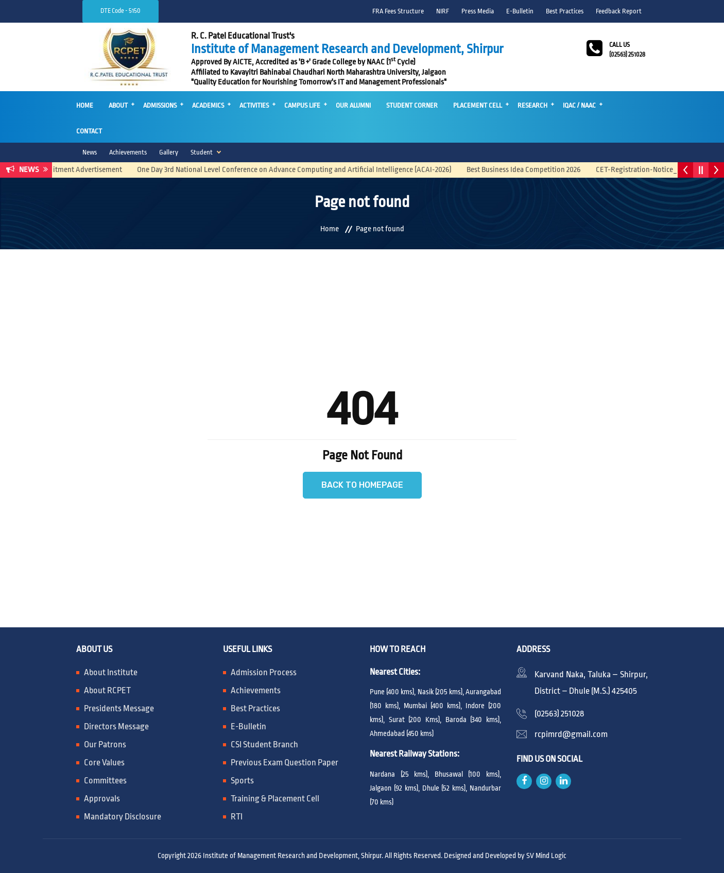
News (89, 152)
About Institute (110, 672)
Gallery (168, 152)
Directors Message (116, 726)
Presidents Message (119, 708)
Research (532, 105)
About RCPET (107, 690)
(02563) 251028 (559, 713)
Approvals (102, 798)
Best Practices (564, 11)
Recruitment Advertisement (84, 169)
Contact (89, 131)
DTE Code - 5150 (120, 10)
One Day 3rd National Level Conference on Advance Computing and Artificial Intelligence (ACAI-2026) (299, 169)
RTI (237, 816)
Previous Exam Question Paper (284, 762)
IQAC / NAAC (579, 105)
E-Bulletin (519, 11)
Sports (242, 780)
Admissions (160, 105)
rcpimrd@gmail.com (571, 734)
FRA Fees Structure (398, 11)
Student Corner (412, 105)
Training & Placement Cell (275, 798)
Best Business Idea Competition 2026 (529, 169)
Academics (208, 105)
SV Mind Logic (546, 855)
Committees (105, 780)
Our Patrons (105, 744)
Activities (254, 105)
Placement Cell (477, 105)
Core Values (104, 762)
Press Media (477, 11)
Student (202, 152)
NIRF (442, 11)
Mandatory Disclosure (122, 816)
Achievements (128, 152)
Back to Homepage (362, 485)
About (118, 105)
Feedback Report (619, 11)
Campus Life (302, 105)
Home (84, 105)
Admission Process (264, 672)
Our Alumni (353, 105)
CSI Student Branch (264, 744)
